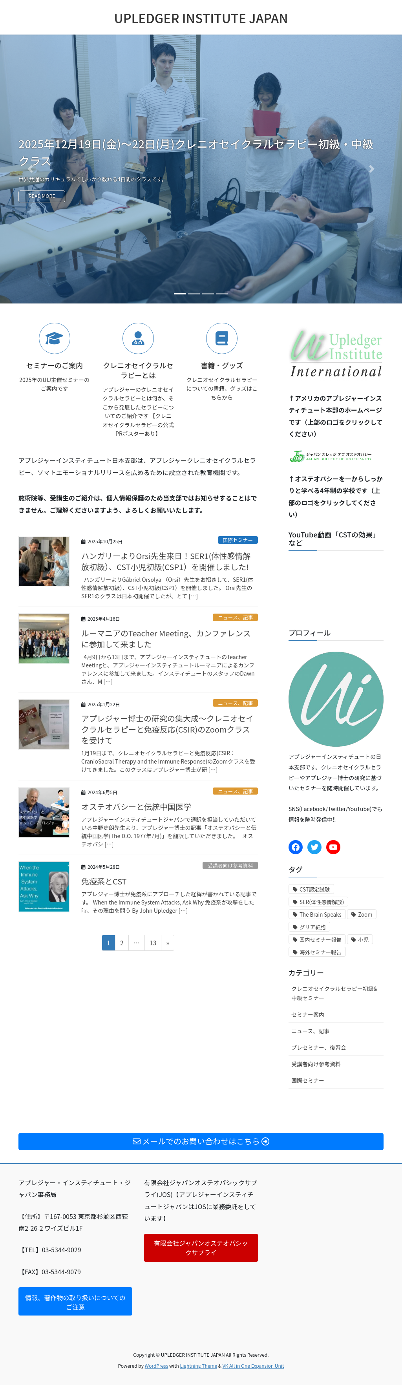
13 (153, 943)
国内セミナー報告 (321, 939)
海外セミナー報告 (321, 952)
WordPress (156, 1365)
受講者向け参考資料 (230, 865)
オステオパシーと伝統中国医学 (136, 806)
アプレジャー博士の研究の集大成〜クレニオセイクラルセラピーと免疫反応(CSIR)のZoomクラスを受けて (167, 729)
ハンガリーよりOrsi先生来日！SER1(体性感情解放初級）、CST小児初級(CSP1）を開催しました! (165, 561)
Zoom (365, 914)
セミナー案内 (307, 1014)
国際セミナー (238, 540)
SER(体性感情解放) (322, 902)
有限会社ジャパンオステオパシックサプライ (201, 1248)
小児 (363, 939)
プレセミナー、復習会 (318, 1047)
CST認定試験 (315, 889)
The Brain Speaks (321, 914)
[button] (30, 169)
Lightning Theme (198, 1365)
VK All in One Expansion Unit (253, 1365)
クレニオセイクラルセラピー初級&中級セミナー (334, 993)
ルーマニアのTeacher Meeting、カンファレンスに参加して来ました (166, 638)
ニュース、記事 (235, 617)
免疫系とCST (104, 881)
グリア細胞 (313, 927)
